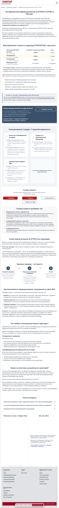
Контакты (41, 481)
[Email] (26, 505)
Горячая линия (43, 483)
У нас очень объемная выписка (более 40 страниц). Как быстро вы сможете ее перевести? (28, 405)
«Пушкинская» (34, 446)
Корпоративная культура (9, 475)
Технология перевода (8, 479)
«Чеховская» (41, 446)
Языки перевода (7, 497)
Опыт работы (6, 490)
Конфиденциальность (9, 481)
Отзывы (5, 492)
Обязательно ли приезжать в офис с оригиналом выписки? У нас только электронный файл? (28, 401)
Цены (40, 472)
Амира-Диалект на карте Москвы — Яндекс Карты (15, 465)
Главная (3, 7)
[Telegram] (21, 505)
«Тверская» (48, 445)
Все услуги (24, 472)
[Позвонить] (30, 505)
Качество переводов (8, 477)
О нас (4, 472)
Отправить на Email (45, 109)
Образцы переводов (8, 495)
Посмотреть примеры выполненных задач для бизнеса (42, 171)
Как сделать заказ (44, 475)
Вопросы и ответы (44, 479)
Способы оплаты (43, 477)
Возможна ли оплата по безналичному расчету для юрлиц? (19, 408)
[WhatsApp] (17, 505)
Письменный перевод (11, 7)
